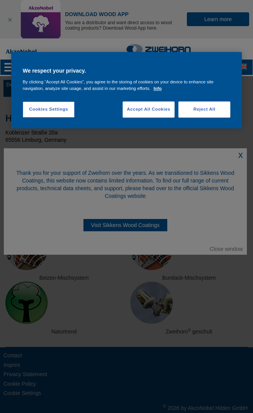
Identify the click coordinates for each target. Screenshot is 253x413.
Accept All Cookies (148, 109)
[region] (126, 90)
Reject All (204, 109)
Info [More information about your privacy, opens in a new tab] (158, 88)
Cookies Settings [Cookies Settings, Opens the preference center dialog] (48, 109)
